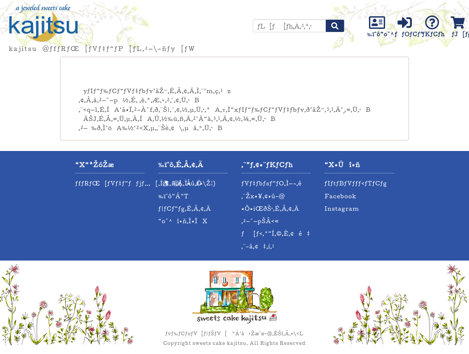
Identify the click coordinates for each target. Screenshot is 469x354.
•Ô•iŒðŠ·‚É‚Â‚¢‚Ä (270, 209)
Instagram (342, 209)
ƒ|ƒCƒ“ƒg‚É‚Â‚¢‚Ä (184, 209)
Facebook (341, 196)
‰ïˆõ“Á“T (173, 196)
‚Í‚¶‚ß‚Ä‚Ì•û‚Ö (180, 183)
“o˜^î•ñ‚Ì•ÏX (183, 221)
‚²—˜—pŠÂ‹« (260, 221)
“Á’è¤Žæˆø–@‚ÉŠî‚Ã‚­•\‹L (267, 333)
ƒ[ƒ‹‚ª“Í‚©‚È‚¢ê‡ (275, 234)
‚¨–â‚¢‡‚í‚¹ (257, 246)
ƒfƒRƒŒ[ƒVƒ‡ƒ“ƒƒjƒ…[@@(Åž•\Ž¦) (145, 183)
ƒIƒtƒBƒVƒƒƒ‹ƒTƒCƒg (356, 183)
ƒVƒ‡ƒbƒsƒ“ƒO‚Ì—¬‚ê (271, 183)
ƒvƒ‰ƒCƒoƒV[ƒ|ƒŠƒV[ (197, 333)
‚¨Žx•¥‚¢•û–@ (263, 196)
